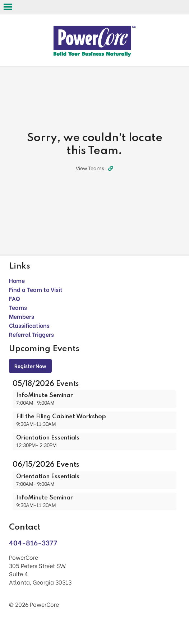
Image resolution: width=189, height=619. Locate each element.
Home (17, 280)
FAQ (14, 298)
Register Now (30, 365)
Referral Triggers (31, 334)
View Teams (94, 168)
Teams (18, 307)
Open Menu (8, 7)
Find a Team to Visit (36, 289)
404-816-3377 (33, 542)
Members (21, 316)
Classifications (29, 325)
